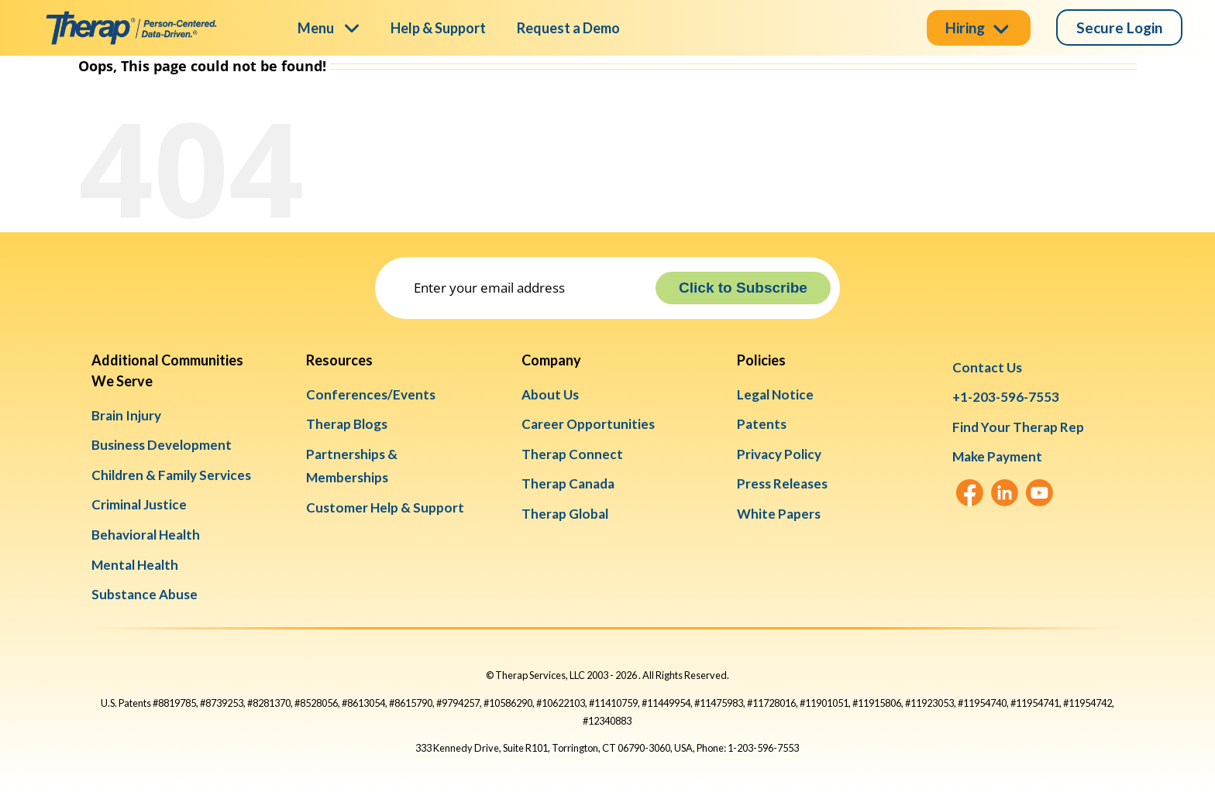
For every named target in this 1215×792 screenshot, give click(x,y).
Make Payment (997, 456)
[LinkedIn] (1004, 492)
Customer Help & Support (385, 507)
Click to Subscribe (743, 287)
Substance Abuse (144, 594)
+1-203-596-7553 (1005, 397)
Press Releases (782, 483)
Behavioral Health (145, 534)
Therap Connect (572, 454)
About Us (550, 394)
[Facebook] (969, 492)
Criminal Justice (139, 504)
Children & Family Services (171, 475)
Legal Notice (775, 394)
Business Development (161, 445)
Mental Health (134, 565)
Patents (761, 424)
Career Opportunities (588, 424)
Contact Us (987, 367)
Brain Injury (126, 415)
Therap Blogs (346, 424)
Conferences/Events (370, 394)
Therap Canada (567, 483)
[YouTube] (1039, 492)
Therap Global (564, 514)
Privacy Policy (779, 454)
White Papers (779, 514)
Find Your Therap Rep (1018, 427)
